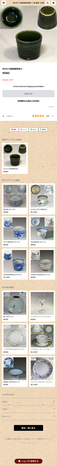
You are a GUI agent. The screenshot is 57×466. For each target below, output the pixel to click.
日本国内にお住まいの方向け (28, 101)
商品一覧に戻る (28, 428)
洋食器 (4, 409)
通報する (52, 107)
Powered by (28, 443)
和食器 (4, 402)
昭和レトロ (6, 416)
